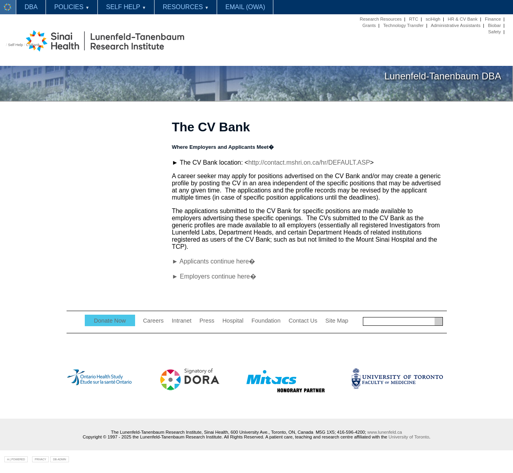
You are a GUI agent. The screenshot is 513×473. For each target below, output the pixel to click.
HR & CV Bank (462, 19)
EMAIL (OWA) (245, 7)
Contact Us (302, 320)
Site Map (336, 320)
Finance (493, 19)
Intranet (182, 320)
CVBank (33, 45)
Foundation (266, 320)
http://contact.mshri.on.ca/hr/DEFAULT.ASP (309, 162)
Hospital (232, 320)
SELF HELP (126, 7)
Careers (153, 320)
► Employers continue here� (214, 276)
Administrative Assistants (455, 25)
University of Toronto (409, 437)
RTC (413, 19)
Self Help (15, 45)
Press (207, 320)
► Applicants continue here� (214, 261)
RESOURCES (186, 7)
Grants (369, 25)
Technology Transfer (403, 25)
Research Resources (381, 19)
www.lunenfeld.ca (384, 432)
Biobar (494, 25)
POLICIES (72, 7)
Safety (494, 31)
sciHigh (432, 19)
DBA (31, 7)
